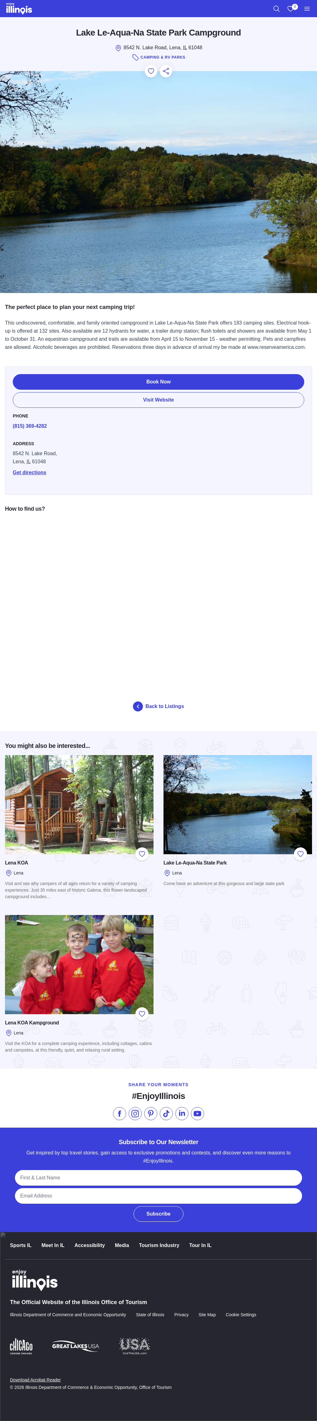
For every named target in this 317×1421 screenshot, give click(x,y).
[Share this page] (166, 71)
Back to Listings (158, 706)
